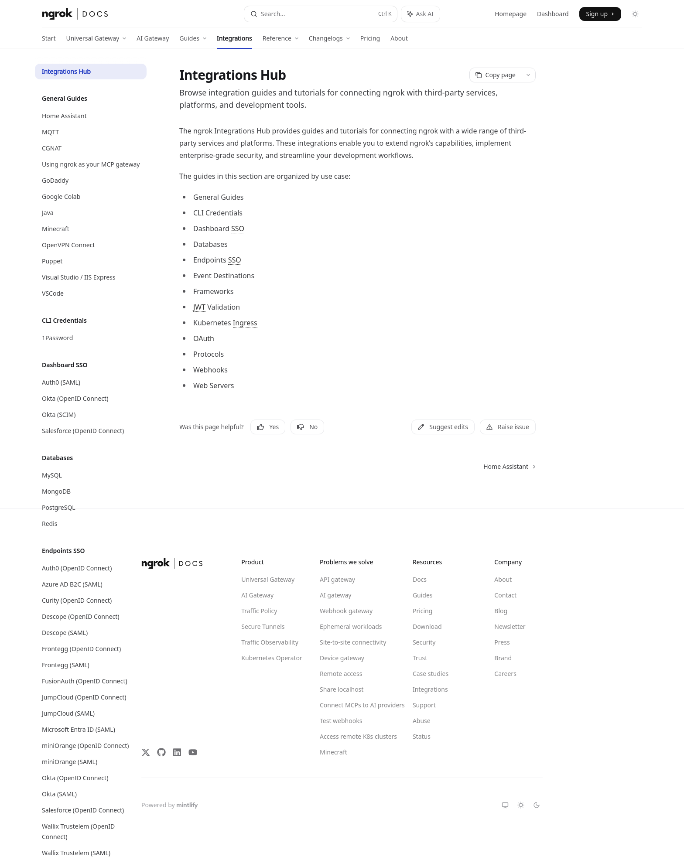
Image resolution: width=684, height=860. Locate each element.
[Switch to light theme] (521, 805)
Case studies (430, 673)
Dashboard (552, 14)
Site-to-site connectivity (351, 642)
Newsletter (509, 626)
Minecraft (333, 752)
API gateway (337, 579)
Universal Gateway (267, 579)
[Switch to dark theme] (536, 805)
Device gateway (342, 658)
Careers (505, 673)
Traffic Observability (269, 642)
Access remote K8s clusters (351, 736)
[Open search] (320, 14)
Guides (423, 595)
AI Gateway (153, 41)
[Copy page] (495, 75)
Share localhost (341, 689)
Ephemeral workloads (351, 626)
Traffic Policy (259, 611)
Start (48, 41)
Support (424, 705)
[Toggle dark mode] (635, 14)
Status (422, 736)
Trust (420, 658)
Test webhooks (341, 721)
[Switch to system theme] (505, 805)
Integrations (234, 41)
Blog (500, 611)
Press (502, 642)
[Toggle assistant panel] (420, 14)
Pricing (370, 41)
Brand (503, 658)
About (399, 41)
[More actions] (528, 75)
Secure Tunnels (262, 626)
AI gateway (335, 595)
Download (427, 626)
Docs (420, 579)
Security (424, 642)
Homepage (511, 14)
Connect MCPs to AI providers (351, 705)
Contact (505, 595)
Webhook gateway (346, 611)
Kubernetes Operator (271, 658)
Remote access (341, 673)
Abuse (422, 721)
